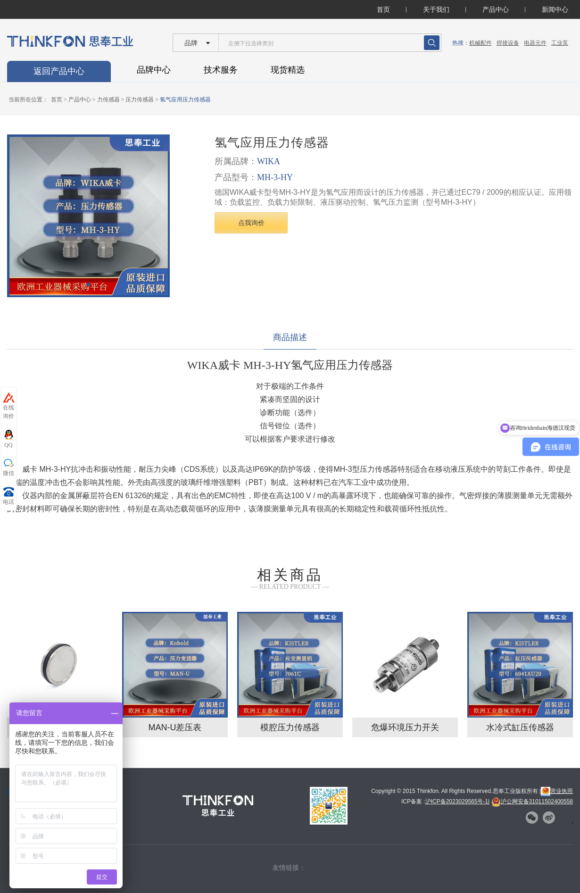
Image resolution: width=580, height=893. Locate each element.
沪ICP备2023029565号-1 (456, 801)
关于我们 (436, 9)
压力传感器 (139, 99)
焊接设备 (508, 43)
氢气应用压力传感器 (185, 99)
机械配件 (480, 43)
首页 (383, 9)
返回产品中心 (58, 71)
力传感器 (108, 99)
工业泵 (559, 43)
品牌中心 (154, 70)
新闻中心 (555, 9)
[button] (89, 284)
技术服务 (221, 70)
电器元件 (535, 43)
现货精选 (288, 70)
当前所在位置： (28, 99)
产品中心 (495, 9)
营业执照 (557, 791)
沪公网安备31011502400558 (532, 801)
